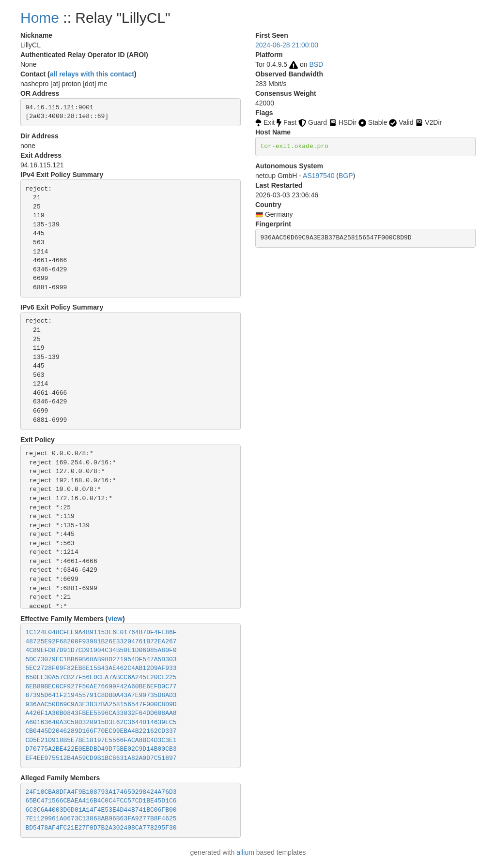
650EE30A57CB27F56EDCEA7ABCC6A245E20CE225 (101, 677)
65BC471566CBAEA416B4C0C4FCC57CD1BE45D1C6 (101, 800)
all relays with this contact (92, 74)
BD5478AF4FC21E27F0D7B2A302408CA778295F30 (101, 828)
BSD (316, 64)
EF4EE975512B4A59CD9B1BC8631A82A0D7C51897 (101, 758)
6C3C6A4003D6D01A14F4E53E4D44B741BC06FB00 (101, 810)
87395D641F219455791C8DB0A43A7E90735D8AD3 (101, 695)
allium (245, 852)
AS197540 (318, 175)
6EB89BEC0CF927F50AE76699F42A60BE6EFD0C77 (101, 686)
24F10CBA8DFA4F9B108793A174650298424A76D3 (101, 792)
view (115, 619)
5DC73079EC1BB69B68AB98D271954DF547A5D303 (101, 659)
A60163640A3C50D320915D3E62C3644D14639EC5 (101, 722)
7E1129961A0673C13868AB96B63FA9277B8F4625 (101, 818)
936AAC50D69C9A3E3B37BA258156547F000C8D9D (101, 704)
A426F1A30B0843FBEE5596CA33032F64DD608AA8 (101, 713)
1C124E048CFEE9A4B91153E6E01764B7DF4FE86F (101, 632)
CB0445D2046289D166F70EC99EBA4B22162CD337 (101, 731)
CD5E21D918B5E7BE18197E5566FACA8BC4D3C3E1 (101, 740)
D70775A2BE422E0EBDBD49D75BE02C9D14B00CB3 (101, 749)
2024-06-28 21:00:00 (286, 45)
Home (39, 18)
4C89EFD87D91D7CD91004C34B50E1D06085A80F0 (101, 650)
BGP (346, 175)
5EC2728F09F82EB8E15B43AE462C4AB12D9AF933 (101, 668)
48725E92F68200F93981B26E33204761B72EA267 (101, 641)
